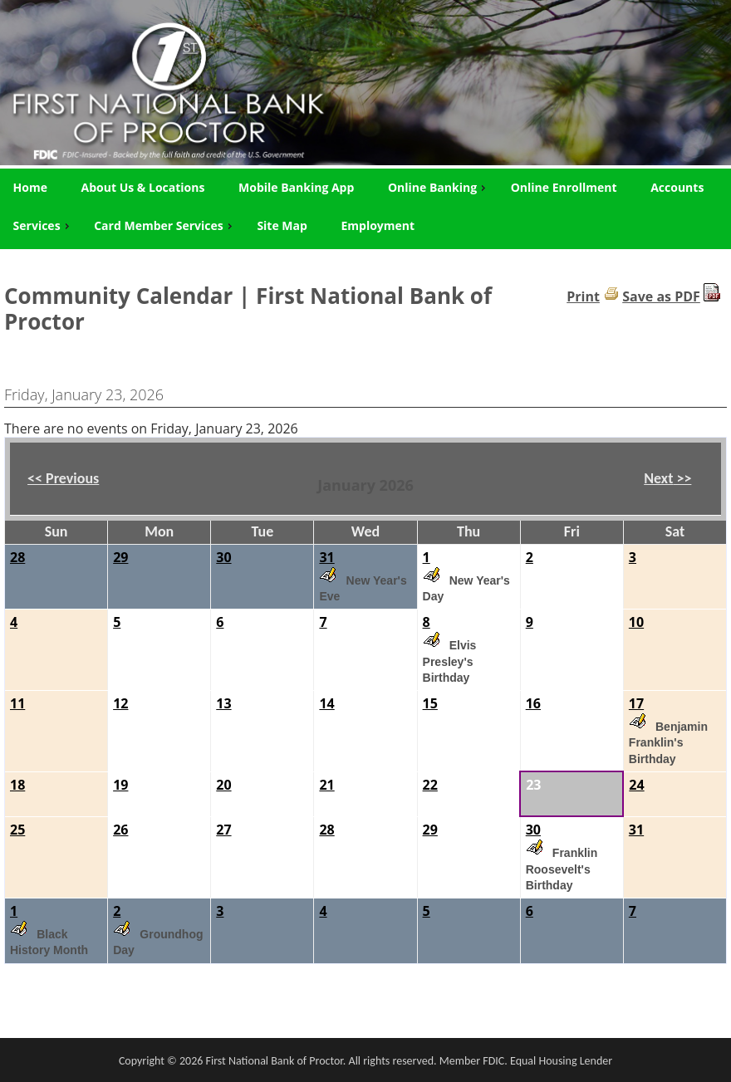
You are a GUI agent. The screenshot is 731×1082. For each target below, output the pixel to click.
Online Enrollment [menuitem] (564, 187)
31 (326, 557)
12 (120, 703)
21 (326, 785)
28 (17, 557)
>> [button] (682, 478)
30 (223, 557)
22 (430, 785)
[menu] (365, 207)
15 (430, 703)
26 (120, 829)
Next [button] (667, 478)
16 (533, 703)
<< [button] (36, 478)
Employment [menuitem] (378, 225)
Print (583, 296)
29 (120, 557)
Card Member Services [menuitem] (165, 225)
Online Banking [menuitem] (438, 187)
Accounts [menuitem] (677, 187)
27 (223, 829)
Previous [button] (63, 478)
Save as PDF (661, 296)
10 (636, 622)
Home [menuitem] (30, 187)
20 (223, 785)
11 (17, 703)
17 (636, 703)
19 (120, 785)
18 (17, 785)
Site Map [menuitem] (282, 225)
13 (223, 703)
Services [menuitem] (43, 225)
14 (326, 703)
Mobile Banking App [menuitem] (296, 187)
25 (17, 829)
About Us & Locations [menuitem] (143, 187)
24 (636, 785)
